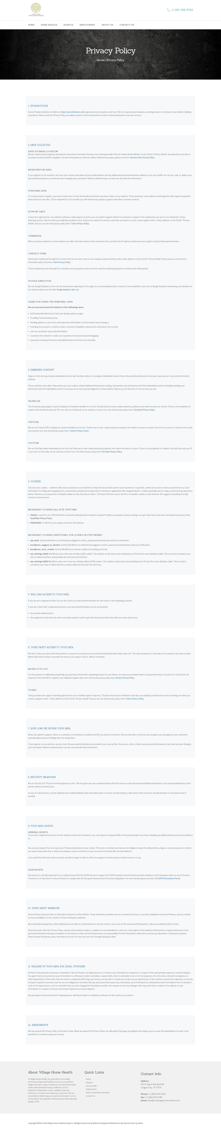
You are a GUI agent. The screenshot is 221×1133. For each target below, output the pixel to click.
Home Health (91, 1086)
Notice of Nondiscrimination (97, 1092)
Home (101, 60)
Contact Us (90, 1096)
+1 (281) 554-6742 (156, 1094)
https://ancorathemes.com (72, 112)
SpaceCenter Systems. (133, 1123)
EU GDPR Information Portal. (168, 878)
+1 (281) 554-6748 (153, 1097)
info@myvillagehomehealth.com (164, 1100)
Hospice (89, 1082)
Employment (91, 1089)
